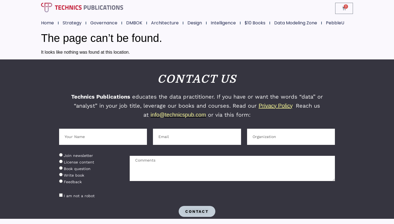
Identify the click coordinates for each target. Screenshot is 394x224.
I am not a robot (79, 196)
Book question (77, 168)
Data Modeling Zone (295, 23)
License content (79, 162)
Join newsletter (78, 155)
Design (194, 23)
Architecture (165, 23)
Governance (103, 23)
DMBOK (134, 23)
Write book (74, 175)
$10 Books (255, 23)
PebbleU (335, 23)
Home (47, 23)
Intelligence (223, 23)
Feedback (73, 182)
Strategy (72, 23)
